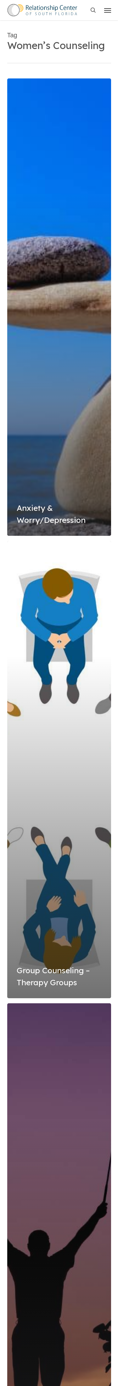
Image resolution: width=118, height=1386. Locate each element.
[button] (107, 10)
